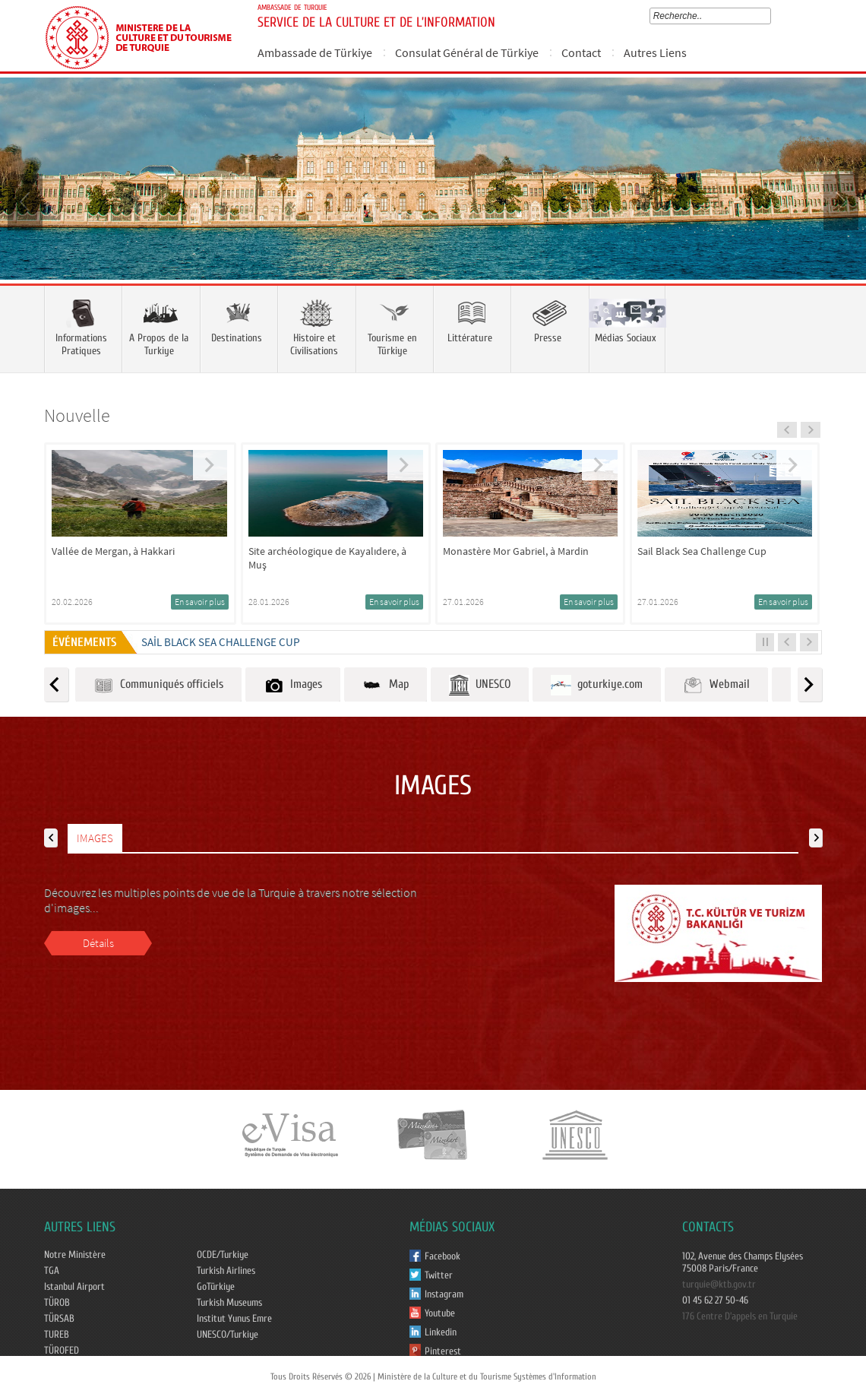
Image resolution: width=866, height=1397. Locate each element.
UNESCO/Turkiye (227, 1335)
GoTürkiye (216, 1287)
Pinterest (443, 1351)
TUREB (56, 1335)
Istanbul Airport (74, 1287)
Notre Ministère (75, 1255)
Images (293, 685)
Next (839, 200)
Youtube (440, 1313)
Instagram (444, 1294)
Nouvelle (77, 415)
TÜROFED (61, 1351)
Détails (98, 943)
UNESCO (479, 685)
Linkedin (441, 1332)
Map (385, 685)
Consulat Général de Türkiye (467, 52)
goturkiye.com (597, 685)
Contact (581, 52)
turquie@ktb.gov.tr (719, 1284)
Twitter (439, 1275)
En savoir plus (200, 601)
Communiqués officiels (158, 685)
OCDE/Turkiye (222, 1255)
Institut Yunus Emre (234, 1319)
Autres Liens (655, 52)
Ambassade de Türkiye (315, 52)
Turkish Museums (229, 1303)
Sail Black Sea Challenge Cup (220, 642)
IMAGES (95, 838)
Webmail (716, 685)
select (770, 16)
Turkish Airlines (226, 1271)
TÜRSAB (59, 1319)
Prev (27, 200)
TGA (51, 1271)
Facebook (442, 1256)
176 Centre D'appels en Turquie (740, 1316)
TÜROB (57, 1303)
